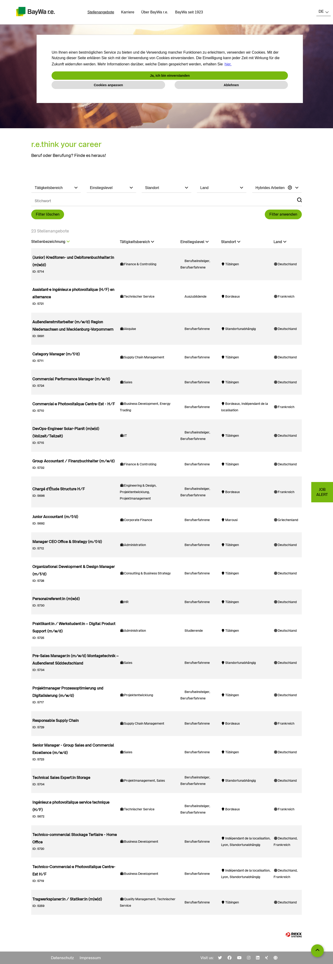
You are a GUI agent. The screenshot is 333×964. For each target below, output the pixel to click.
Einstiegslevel (194, 241)
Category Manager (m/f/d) (56, 354)
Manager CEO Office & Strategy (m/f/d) (67, 541)
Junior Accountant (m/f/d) (55, 516)
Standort (230, 241)
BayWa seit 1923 (189, 12)
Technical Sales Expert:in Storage (61, 777)
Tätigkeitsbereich (137, 241)
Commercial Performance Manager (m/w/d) (71, 379)
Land (280, 241)
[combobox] (323, 11)
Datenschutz (62, 957)
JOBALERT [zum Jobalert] (322, 492)
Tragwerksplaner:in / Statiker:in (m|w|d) (67, 899)
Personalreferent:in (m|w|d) (56, 598)
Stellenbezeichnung (50, 241)
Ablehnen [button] (231, 85)
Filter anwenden (283, 214)
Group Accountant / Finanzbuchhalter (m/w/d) (73, 461)
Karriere (127, 12)
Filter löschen (47, 214)
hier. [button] (228, 64)
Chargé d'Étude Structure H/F (58, 489)
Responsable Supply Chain (55, 720)
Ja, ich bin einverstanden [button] (170, 75)
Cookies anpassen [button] (108, 85)
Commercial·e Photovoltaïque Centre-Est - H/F (73, 404)
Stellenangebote (100, 12)
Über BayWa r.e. (154, 12)
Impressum (90, 957)
